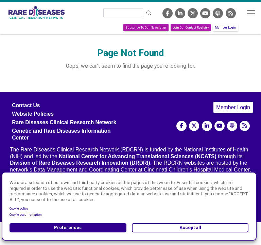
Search (149, 13)
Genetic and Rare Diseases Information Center (61, 134)
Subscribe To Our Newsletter (146, 27)
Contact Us (26, 105)
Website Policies (33, 114)
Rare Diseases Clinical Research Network (64, 122)
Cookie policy (19, 208)
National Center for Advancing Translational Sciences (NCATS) (137, 156)
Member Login (225, 27)
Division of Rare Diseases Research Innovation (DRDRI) (80, 163)
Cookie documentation (26, 214)
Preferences (68, 227)
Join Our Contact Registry (191, 27)
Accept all (190, 227)
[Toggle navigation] (251, 13)
